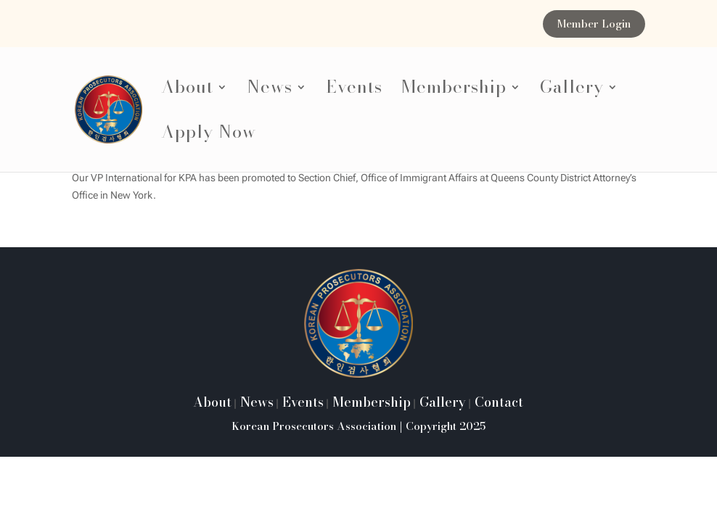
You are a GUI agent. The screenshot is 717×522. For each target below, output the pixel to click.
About (187, 91)
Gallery (572, 91)
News (269, 91)
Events (354, 91)
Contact (497, 402)
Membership (454, 91)
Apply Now (208, 136)
